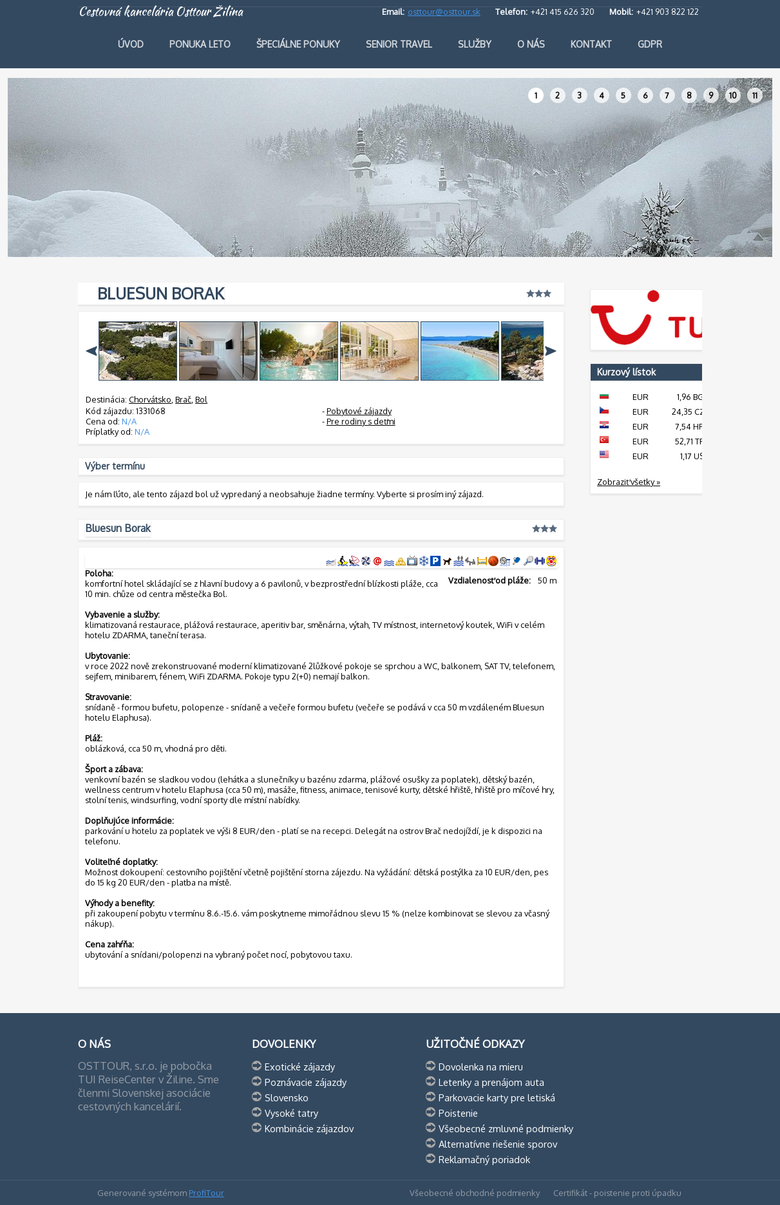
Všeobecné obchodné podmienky (475, 1193)
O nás (531, 44)
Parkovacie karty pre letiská (497, 1097)
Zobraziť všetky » (628, 482)
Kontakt (591, 44)
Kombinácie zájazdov (309, 1128)
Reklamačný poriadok (484, 1159)
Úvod (131, 44)
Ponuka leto (200, 44)
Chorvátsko (150, 399)
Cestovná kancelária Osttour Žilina (160, 11)
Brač (183, 399)
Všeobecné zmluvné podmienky (506, 1128)
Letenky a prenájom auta (491, 1082)
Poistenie (458, 1113)
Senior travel (399, 44)
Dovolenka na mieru (481, 1066)
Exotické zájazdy (300, 1066)
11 (754, 95)
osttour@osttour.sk (444, 11)
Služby (474, 44)
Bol (201, 399)
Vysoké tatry (291, 1113)
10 (733, 95)
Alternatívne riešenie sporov (498, 1144)
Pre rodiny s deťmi (361, 421)
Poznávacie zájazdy (306, 1082)
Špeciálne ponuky (298, 44)
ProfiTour (206, 1193)
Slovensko (287, 1097)
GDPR (650, 44)
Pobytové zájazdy (359, 411)
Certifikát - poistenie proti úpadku (617, 1193)
